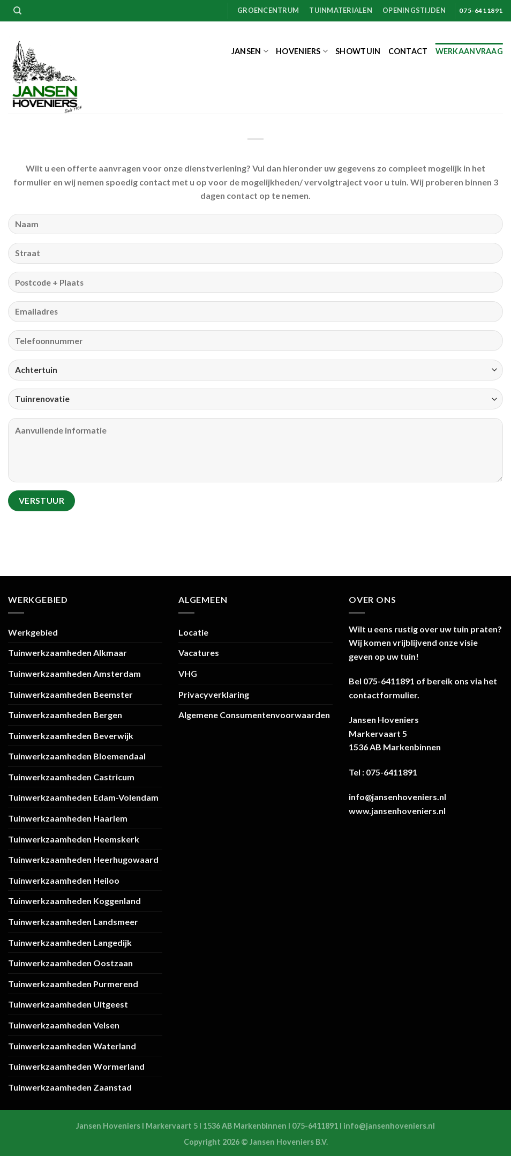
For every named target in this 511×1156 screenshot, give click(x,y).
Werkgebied (33, 632)
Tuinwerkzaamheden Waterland (72, 1046)
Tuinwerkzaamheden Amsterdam (74, 673)
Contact (408, 51)
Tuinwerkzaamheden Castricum (71, 777)
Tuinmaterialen (340, 10)
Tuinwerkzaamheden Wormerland (76, 1066)
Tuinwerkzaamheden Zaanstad (70, 1087)
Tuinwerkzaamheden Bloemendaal (77, 756)
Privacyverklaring (213, 694)
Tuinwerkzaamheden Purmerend (73, 984)
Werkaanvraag (469, 51)
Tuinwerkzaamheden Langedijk (70, 942)
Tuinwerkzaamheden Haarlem (67, 818)
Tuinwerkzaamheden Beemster (70, 694)
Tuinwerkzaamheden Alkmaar (67, 652)
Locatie (193, 632)
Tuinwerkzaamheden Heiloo (63, 880)
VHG (187, 673)
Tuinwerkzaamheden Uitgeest (68, 1004)
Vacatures (198, 652)
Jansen (249, 51)
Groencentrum (268, 10)
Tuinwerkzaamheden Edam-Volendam (83, 797)
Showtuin (357, 51)
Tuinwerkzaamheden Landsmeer (73, 921)
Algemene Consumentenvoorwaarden (254, 715)
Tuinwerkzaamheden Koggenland (74, 901)
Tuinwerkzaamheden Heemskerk (73, 839)
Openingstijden (414, 10)
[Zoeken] (17, 10)
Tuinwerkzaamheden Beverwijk (70, 735)
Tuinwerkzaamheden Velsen (63, 1025)
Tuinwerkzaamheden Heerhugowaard (83, 859)
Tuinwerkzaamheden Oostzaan (70, 963)
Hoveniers (302, 51)
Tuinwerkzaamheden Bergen (65, 715)
